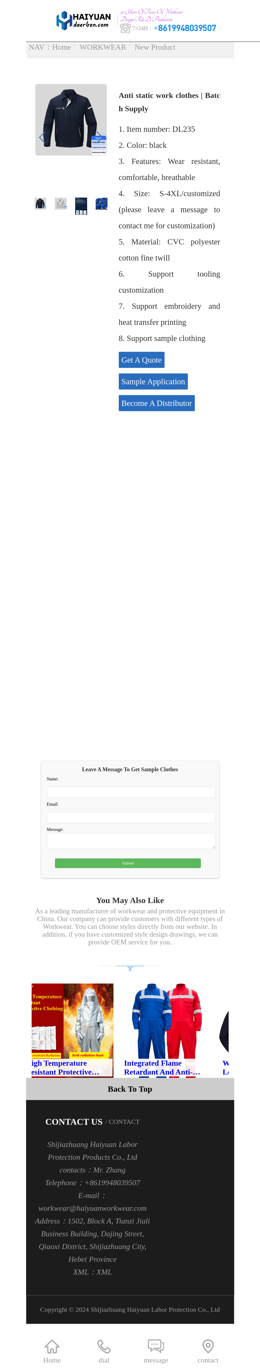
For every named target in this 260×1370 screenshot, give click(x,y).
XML (104, 1276)
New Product (155, 47)
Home (61, 47)
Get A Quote (142, 361)
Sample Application (153, 383)
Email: (53, 806)
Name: (53, 781)
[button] (100, 139)
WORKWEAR (103, 47)
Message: (55, 832)
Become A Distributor (157, 405)
